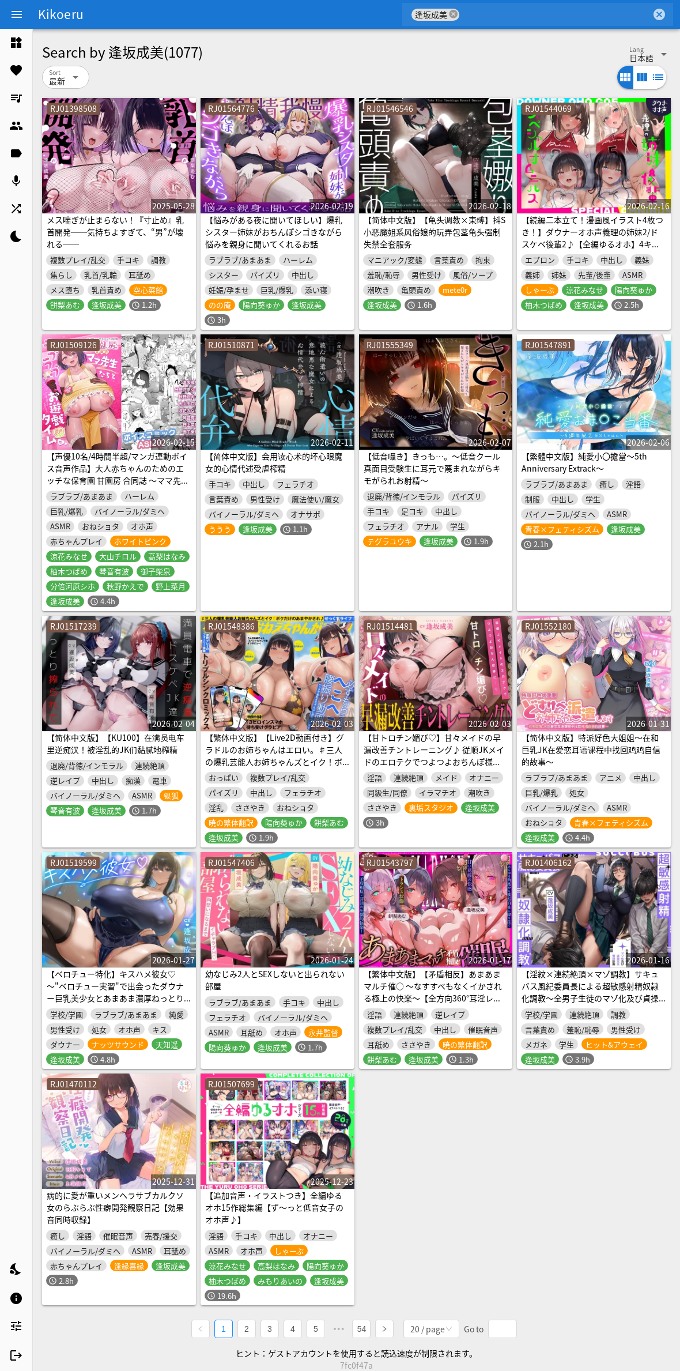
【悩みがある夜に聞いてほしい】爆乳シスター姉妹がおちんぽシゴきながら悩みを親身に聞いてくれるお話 (273, 232)
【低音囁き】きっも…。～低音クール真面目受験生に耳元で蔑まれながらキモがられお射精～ (432, 468)
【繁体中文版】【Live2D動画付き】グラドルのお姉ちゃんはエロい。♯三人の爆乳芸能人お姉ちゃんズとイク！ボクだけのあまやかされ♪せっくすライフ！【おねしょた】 (274, 762)
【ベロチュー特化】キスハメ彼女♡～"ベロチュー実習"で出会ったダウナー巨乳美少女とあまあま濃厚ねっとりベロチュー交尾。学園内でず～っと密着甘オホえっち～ (115, 998)
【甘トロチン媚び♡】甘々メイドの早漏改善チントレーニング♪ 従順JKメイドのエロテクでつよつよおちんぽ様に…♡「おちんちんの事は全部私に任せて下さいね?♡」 (434, 762)
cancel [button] (453, 14)
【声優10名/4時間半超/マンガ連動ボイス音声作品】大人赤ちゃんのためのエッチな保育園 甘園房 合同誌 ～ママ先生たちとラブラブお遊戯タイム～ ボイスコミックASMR (118, 480)
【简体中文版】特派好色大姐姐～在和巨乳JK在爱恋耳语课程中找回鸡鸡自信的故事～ (591, 749)
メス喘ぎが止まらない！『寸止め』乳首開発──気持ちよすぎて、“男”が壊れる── (115, 232)
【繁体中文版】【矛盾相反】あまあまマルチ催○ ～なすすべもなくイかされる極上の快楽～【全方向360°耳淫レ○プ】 (433, 992)
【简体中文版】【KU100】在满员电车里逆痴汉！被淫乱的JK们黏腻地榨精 (115, 743)
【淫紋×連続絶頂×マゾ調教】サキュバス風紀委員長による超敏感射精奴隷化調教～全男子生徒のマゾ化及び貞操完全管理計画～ (590, 992)
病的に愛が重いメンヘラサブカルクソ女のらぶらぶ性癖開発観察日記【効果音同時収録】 (115, 1207)
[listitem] (16, 43)
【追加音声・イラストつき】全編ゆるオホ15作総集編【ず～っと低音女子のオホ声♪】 (274, 1207)
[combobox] (555, 14)
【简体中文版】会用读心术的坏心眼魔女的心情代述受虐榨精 (273, 462)
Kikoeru (61, 13)
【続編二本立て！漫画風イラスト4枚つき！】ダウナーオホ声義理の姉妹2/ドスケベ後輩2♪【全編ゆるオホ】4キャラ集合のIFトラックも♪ (592, 238)
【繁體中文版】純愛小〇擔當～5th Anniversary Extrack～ (584, 462)
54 (362, 1328)
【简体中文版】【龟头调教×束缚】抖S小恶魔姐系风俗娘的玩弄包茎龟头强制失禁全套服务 (434, 232)
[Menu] (17, 14)
